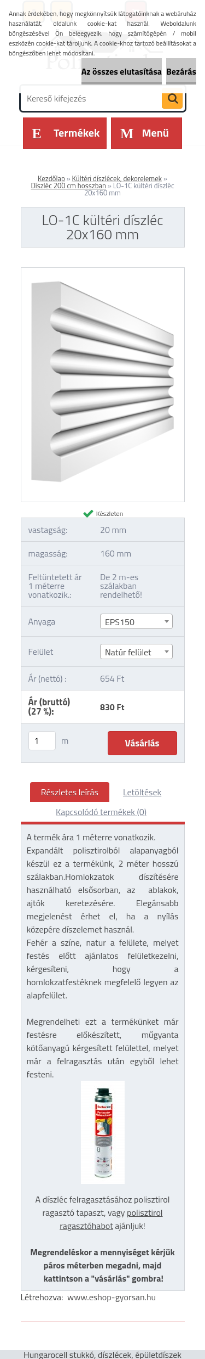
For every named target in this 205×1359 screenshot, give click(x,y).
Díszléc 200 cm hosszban (68, 185)
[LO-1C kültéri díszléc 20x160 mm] (102, 272)
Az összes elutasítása (121, 71)
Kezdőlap (51, 178)
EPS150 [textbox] (119, 621)
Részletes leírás (69, 792)
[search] (172, 98)
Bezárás (181, 71)
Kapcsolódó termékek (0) (101, 811)
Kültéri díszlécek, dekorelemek (117, 178)
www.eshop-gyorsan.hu (111, 1297)
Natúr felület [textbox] (128, 652)
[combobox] (136, 621)
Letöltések (142, 792)
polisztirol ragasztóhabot (111, 1219)
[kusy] (42, 740)
